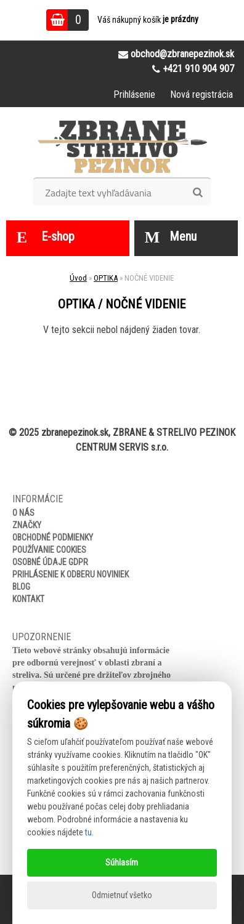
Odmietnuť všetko (122, 895)
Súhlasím (121, 862)
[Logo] (122, 146)
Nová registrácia (201, 94)
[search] (197, 192)
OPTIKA (106, 278)
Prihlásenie (134, 94)
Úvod (78, 278)
